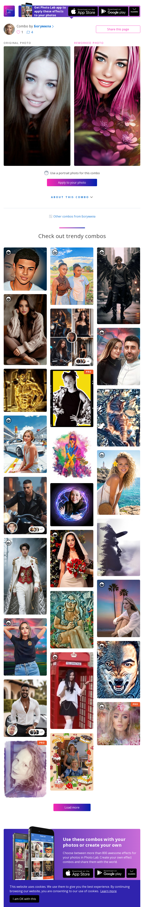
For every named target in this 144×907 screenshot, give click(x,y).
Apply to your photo (72, 182)
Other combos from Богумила (72, 216)
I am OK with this (24, 899)
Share (118, 29)
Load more (72, 807)
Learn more (108, 891)
